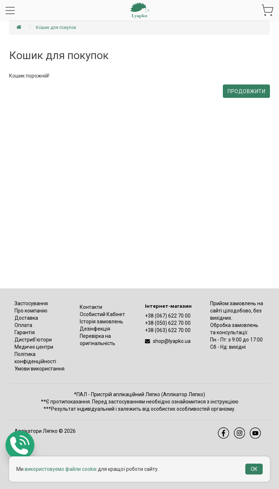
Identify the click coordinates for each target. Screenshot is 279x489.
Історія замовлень (101, 321)
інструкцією (224, 402)
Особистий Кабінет (102, 314)
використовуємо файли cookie (61, 469)
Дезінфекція (95, 329)
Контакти (91, 307)
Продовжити (246, 91)
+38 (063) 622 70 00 (168, 330)
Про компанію (30, 311)
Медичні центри (33, 347)
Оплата (23, 325)
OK (254, 469)
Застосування (31, 303)
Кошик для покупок (56, 27)
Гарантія (24, 332)
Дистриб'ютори (33, 340)
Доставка (26, 318)
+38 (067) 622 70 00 (168, 316)
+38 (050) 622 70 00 (168, 323)
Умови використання (39, 369)
